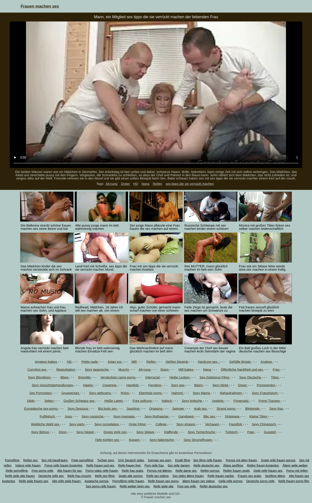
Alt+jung (112, 184)
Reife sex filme (105, 476)
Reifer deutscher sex (214, 486)
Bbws (64, 377)
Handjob (132, 385)
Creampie (109, 385)
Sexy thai (276, 408)
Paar (251, 432)
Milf (135, 361)
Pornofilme (12, 460)
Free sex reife (186, 486)
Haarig (88, 385)
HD (135, 184)
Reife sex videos (157, 476)
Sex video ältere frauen (188, 476)
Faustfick (236, 424)
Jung (69, 416)
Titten (275, 377)
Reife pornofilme (17, 470)
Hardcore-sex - (209, 361)
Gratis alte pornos (131, 476)
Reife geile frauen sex (33, 481)
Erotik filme (182, 460)
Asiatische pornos (96, 481)
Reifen (157, 184)
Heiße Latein (114, 401)
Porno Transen (269, 401)
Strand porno (226, 408)
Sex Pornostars (41, 393)
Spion (165, 369)
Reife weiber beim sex (135, 486)
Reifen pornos (209, 470)
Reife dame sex (186, 470)
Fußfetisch (48, 416)
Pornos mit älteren (159, 470)
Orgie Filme (137, 424)
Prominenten (266, 385)
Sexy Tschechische (202, 432)
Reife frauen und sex (100, 465)
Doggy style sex (115, 432)
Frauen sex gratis (249, 476)
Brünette (84, 377)
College (161, 424)
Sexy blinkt (220, 385)
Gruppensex (71, 393)
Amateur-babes (46, 361)
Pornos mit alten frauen (241, 460)
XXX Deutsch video (131, 460)
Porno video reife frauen (102, 470)
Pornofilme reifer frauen (128, 481)
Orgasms (156, 408)
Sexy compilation (107, 424)
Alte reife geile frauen (66, 481)
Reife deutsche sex (206, 465)
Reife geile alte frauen (19, 476)
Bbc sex (209, 416)
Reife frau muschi (79, 476)
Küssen (135, 440)
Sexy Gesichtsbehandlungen (53, 385)
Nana (145, 184)
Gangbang (186, 416)
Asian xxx (115, 361)
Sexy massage (124, 416)
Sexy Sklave (145, 432)
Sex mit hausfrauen (54, 460)
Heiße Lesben (180, 377)
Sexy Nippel (85, 432)
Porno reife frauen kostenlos (63, 465)
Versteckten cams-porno (118, 377)
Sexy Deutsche (250, 377)
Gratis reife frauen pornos (278, 460)
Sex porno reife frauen (101, 486)
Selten (49, 401)
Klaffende (171, 432)
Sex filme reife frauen (207, 460)
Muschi (124, 369)
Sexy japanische (97, 369)
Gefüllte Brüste (240, 361)
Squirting (133, 408)
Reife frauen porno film (293, 481)
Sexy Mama (202, 393)
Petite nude (90, 361)
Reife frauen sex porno (163, 481)
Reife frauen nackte (221, 476)
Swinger (178, 408)
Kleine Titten (258, 416)
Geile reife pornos (230, 481)
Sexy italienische (162, 440)
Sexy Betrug (40, 432)
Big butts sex (108, 408)
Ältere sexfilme (233, 465)
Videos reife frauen (28, 465)
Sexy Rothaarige (157, 416)
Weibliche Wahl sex (45, 424)
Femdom (155, 385)
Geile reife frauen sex (268, 470)
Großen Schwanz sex (79, 401)
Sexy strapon (186, 424)
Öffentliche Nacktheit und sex (242, 369)
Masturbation (66, 369)
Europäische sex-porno (41, 408)
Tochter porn (105, 460)
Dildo (31, 401)
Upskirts (218, 401)
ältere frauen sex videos (198, 481)
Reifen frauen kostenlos (263, 465)
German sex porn (159, 460)
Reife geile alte (163, 486)
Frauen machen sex (40, 6)
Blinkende (252, 408)
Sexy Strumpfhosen (198, 440)
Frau (276, 369)
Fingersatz (242, 401)
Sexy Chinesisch (264, 424)
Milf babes (186, 369)
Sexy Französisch (265, 393)
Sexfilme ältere (275, 476)
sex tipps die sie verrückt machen (190, 184)
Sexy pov (178, 385)
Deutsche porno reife (260, 481)
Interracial (153, 377)
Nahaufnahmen (231, 393)
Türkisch (231, 432)
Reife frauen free (129, 465)
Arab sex (201, 408)
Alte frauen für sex (69, 470)
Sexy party (77, 424)
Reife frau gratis (132, 470)
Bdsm (199, 385)
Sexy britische (192, 401)
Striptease (232, 416)
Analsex (267, 361)
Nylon (125, 393)
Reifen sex (30, 460)
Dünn (63, 432)
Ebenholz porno (150, 393)
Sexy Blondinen (39, 377)
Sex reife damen (178, 465)
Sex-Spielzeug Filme (215, 377)
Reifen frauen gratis (236, 470)
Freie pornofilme (82, 460)
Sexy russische (93, 416)
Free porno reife (42, 470)
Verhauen (212, 424)
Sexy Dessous (78, 408)
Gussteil (270, 432)
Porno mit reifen (297, 470)
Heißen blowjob (177, 361)
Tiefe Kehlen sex (107, 440)
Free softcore (143, 401)
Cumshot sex (37, 369)
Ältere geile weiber (295, 465)
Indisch (167, 401)
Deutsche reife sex (50, 476)
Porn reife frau (154, 465)
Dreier (125, 184)
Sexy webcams (100, 393)
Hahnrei (178, 393)
